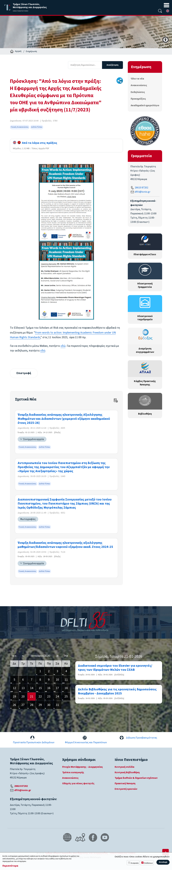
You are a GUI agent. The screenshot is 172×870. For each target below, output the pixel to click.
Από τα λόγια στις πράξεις (35, 143)
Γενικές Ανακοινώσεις (20, 127)
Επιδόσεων (148, 863)
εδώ (63, 346)
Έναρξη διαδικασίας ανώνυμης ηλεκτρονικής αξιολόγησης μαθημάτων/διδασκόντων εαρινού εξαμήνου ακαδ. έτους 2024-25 (65, 545)
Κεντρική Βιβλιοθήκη (127, 772)
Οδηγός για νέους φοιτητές (78, 783)
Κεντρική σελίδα (124, 767)
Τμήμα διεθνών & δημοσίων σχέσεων (136, 778)
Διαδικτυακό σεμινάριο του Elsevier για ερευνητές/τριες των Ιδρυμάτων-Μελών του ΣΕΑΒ (115, 668)
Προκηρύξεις (138, 99)
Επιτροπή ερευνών (126, 789)
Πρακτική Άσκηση (125, 783)
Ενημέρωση (31, 51)
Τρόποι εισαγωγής (73, 772)
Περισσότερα (10, 866)
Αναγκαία (134, 863)
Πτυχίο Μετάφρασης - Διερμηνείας (82, 767)
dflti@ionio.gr (142, 192)
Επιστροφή (24, 373)
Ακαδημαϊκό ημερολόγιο (145, 105)
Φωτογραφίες (28, 519)
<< (14, 656)
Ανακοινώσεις (139, 85)
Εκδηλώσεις (138, 92)
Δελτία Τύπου (36, 127)
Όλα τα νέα (137, 78)
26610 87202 (141, 187)
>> (66, 656)
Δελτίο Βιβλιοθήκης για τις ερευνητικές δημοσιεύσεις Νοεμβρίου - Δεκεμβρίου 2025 (117, 691)
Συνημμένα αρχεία (33, 439)
